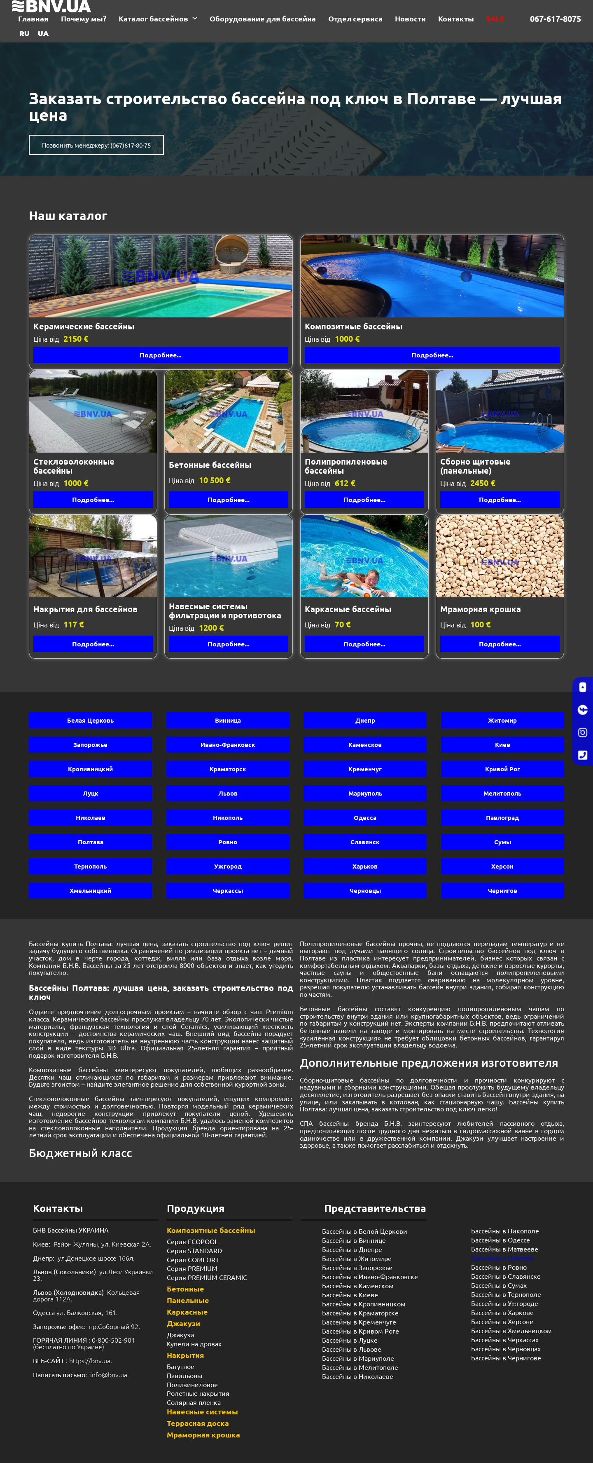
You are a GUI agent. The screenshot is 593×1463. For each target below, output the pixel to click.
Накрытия (185, 1355)
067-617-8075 (555, 18)
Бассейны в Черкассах (505, 1339)
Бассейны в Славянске (506, 1276)
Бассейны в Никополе (505, 1230)
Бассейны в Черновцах (506, 1348)
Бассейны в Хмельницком (511, 1330)
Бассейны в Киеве (350, 1294)
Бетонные (185, 1288)
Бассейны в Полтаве (502, 1258)
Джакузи (183, 1323)
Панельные (188, 1300)
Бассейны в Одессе (500, 1239)
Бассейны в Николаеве (357, 1376)
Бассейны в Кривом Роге (360, 1331)
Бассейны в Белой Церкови (364, 1231)
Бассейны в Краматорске (360, 1312)
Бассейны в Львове (351, 1349)
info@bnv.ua (108, 1374)
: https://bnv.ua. (72, 1360)
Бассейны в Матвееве (504, 1249)
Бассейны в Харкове (502, 1312)
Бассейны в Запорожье (357, 1267)
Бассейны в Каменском (358, 1285)
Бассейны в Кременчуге (359, 1321)
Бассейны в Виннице (354, 1240)
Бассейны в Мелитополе (360, 1367)
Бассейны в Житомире (357, 1258)
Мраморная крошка (203, 1434)
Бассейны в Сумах (499, 1285)
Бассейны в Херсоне (502, 1321)
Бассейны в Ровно (499, 1267)
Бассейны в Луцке (350, 1340)
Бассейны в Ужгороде (504, 1303)
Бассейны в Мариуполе (358, 1358)
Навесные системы (202, 1411)
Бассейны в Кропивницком (364, 1303)
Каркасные (187, 1311)
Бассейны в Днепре (352, 1249)
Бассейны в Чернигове (506, 1357)
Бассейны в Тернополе (506, 1294)
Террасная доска (198, 1423)
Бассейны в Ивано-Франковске (370, 1276)
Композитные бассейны (211, 1230)
